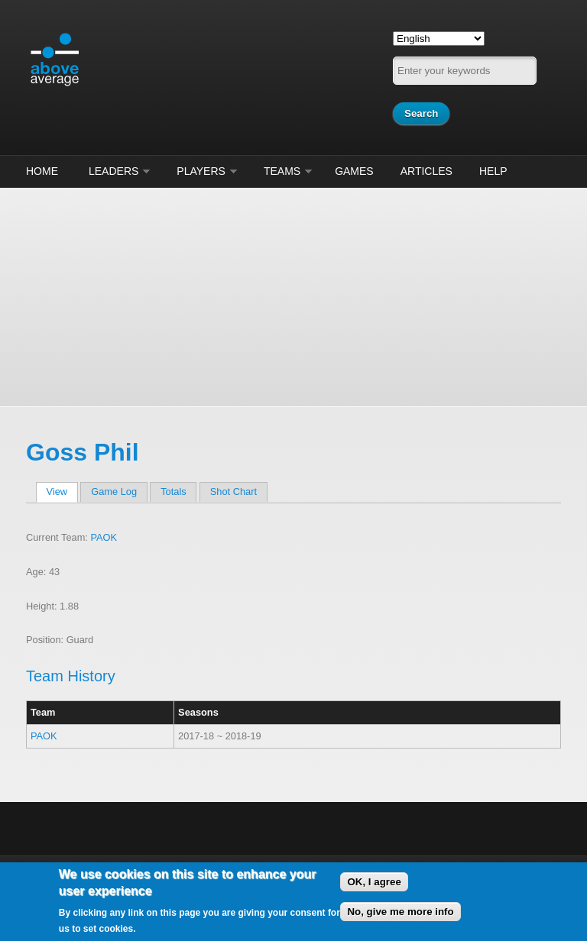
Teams (282, 171)
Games (354, 171)
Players (201, 171)
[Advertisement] (293, 295)
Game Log (114, 491)
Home (42, 171)
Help (493, 171)
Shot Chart (233, 491)
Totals (173, 491)
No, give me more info (400, 911)
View (62, 491)
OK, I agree (374, 882)
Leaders (113, 171)
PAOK (103, 537)
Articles (426, 171)
